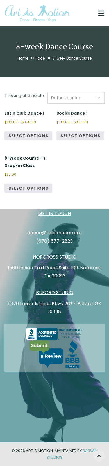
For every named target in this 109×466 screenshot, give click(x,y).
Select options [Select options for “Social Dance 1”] (80, 136)
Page (40, 58)
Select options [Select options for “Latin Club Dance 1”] (28, 136)
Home (23, 58)
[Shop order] (76, 98)
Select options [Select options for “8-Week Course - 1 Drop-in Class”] (28, 188)
